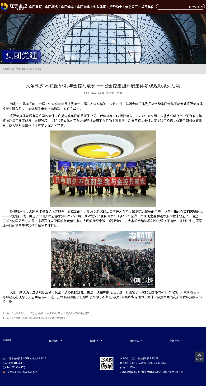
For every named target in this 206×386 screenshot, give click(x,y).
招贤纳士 (115, 7)
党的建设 (36, 69)
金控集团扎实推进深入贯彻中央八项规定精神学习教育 (38, 318)
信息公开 (131, 7)
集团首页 (35, 7)
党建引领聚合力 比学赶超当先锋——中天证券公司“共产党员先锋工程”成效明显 (50, 313)
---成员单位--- (134, 340)
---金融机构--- (94, 340)
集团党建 (83, 7)
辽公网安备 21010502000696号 (19, 372)
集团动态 (67, 7)
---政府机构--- (53, 340)
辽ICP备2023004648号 (13, 367)
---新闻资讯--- (174, 340)
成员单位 (147, 7)
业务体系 (99, 7)
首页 (18, 69)
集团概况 (51, 7)
